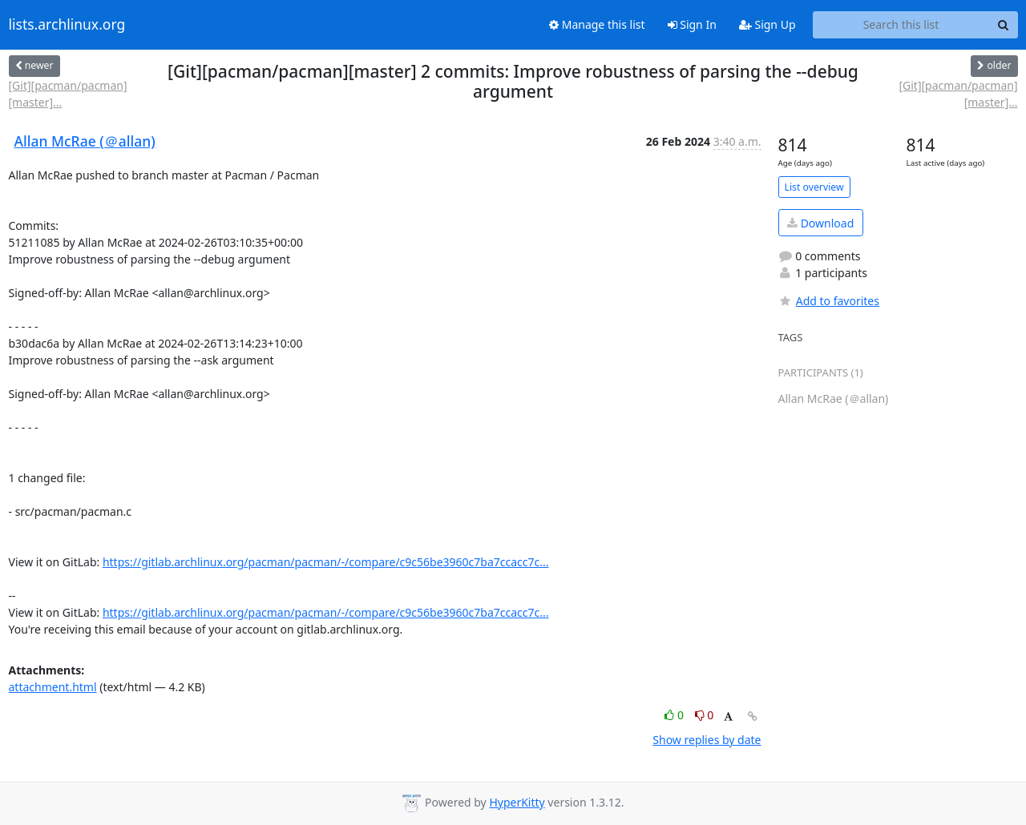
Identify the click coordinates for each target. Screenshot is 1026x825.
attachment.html (53, 686)
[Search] (1003, 24)
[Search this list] (901, 24)
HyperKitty (516, 802)
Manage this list (597, 24)
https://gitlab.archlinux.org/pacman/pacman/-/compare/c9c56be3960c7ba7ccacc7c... (326, 561)
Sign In (692, 24)
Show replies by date (706, 739)
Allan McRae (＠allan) (85, 141)
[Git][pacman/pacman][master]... (68, 94)
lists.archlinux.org (67, 24)
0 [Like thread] (675, 714)
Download (820, 223)
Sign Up (767, 24)
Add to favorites (828, 300)
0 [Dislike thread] (704, 714)
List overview (814, 187)
